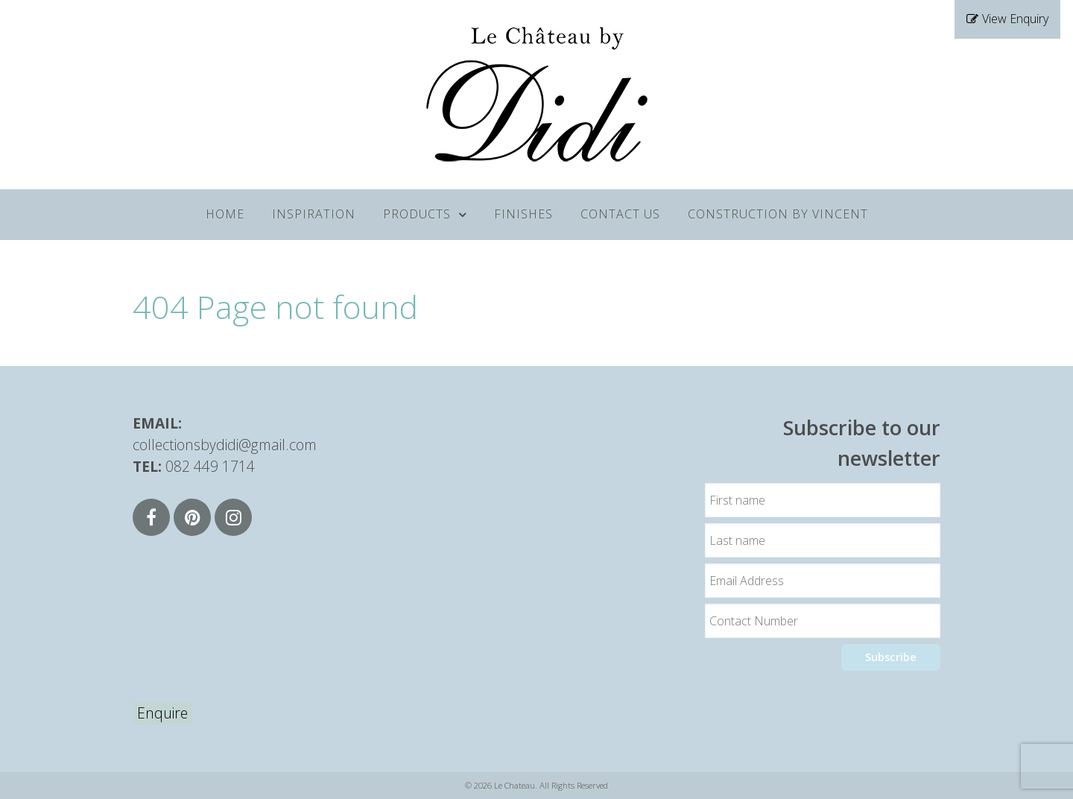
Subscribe (891, 657)
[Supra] (536, 92)
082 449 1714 (210, 466)
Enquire (162, 713)
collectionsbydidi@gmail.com (225, 445)
